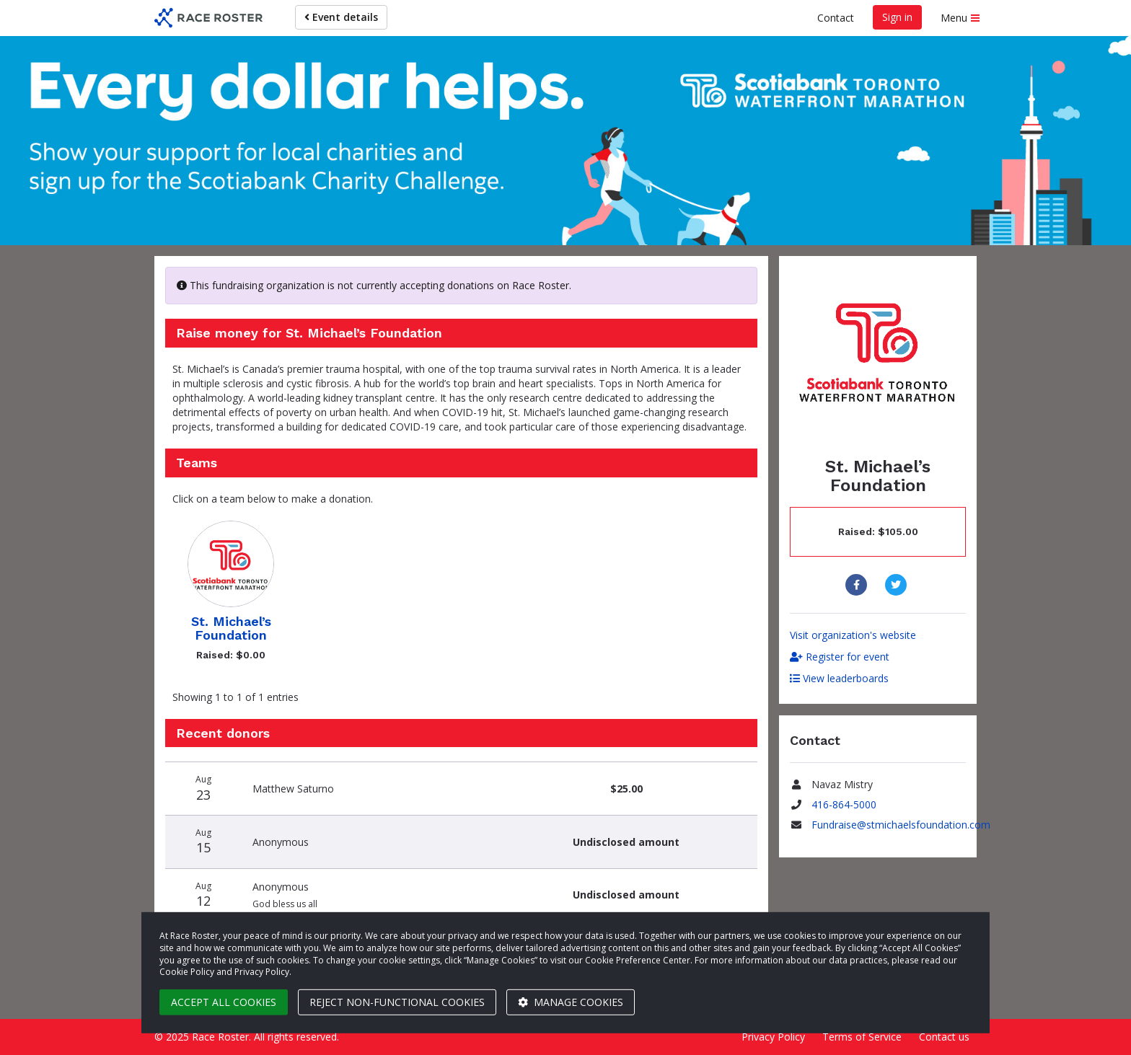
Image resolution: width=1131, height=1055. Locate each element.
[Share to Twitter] (897, 585)
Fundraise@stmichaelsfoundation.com (900, 824)
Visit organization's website (853, 635)
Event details (341, 17)
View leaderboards (839, 678)
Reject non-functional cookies (397, 1002)
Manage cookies (570, 1002)
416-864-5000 (843, 804)
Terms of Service (862, 1036)
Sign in (897, 17)
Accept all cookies (223, 1002)
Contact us (944, 1036)
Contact (835, 18)
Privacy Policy (773, 1036)
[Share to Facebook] (858, 585)
